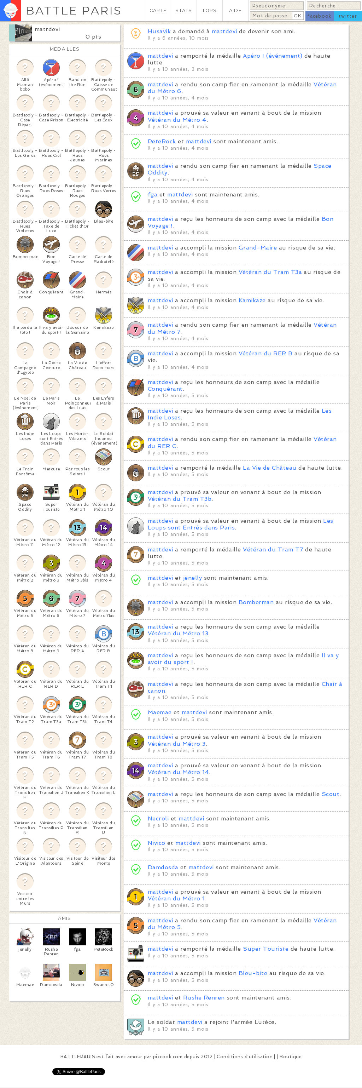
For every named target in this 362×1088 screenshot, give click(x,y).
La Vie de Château (269, 467)
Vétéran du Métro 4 (177, 119)
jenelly (192, 577)
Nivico (156, 843)
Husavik (159, 31)
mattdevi (47, 29)
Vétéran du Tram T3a (270, 272)
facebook (319, 16)
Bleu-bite (253, 973)
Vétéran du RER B (266, 353)
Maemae (160, 712)
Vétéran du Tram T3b (179, 499)
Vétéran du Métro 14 (178, 772)
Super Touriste (265, 948)
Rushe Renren (204, 997)
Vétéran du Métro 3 (177, 743)
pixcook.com (167, 1056)
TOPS (209, 10)
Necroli (158, 818)
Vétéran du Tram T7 (273, 549)
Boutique (291, 1056)
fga (152, 194)
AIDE (235, 10)
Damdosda (163, 867)
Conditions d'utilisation (245, 1056)
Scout (330, 794)
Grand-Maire (258, 247)
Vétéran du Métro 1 (176, 898)
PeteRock (162, 141)
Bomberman (256, 602)
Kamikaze (252, 300)
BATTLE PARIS (73, 10)
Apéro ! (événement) (272, 55)
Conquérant (165, 388)
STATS (183, 10)
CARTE (158, 10)
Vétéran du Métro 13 (178, 633)
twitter (348, 16)
